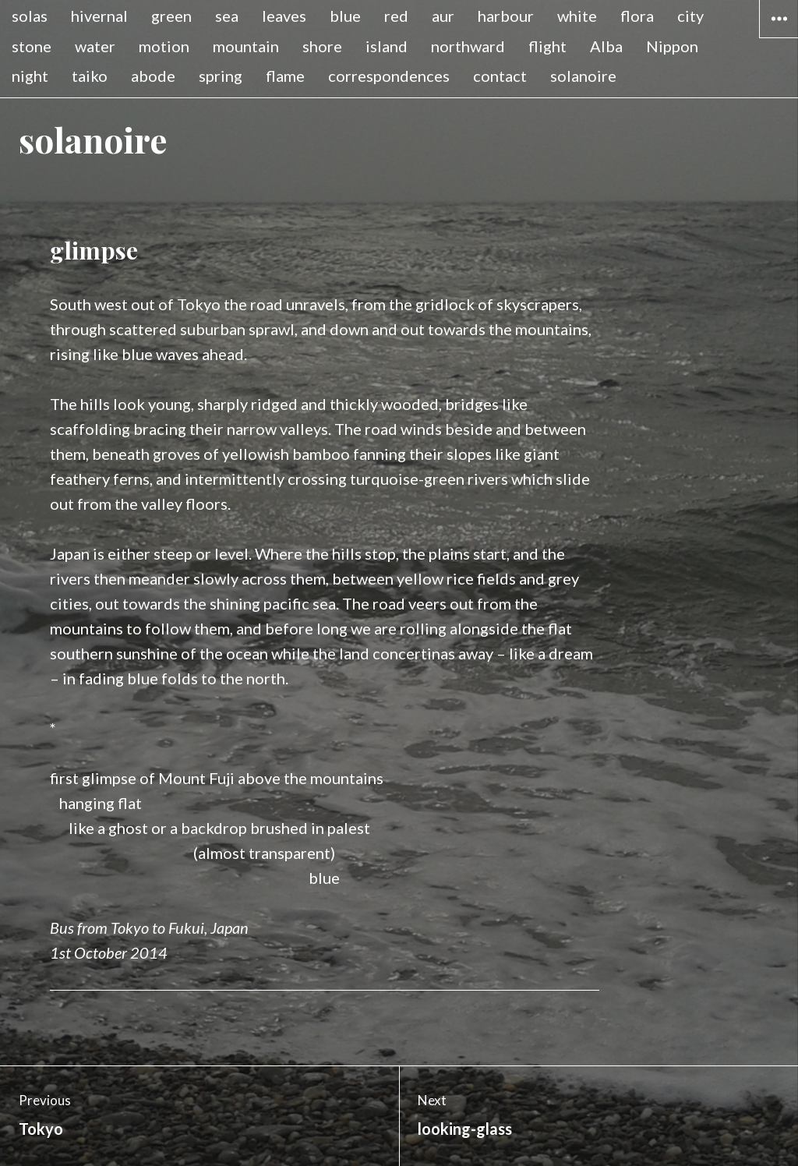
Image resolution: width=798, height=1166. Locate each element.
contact (500, 75)
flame (285, 75)
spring (220, 75)
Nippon (672, 46)
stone (31, 46)
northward (468, 46)
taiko (90, 75)
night (30, 75)
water (95, 46)
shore (322, 46)
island (386, 46)
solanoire (583, 75)
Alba (606, 46)
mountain (246, 46)
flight (547, 46)
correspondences (389, 75)
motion (164, 46)
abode (153, 75)
